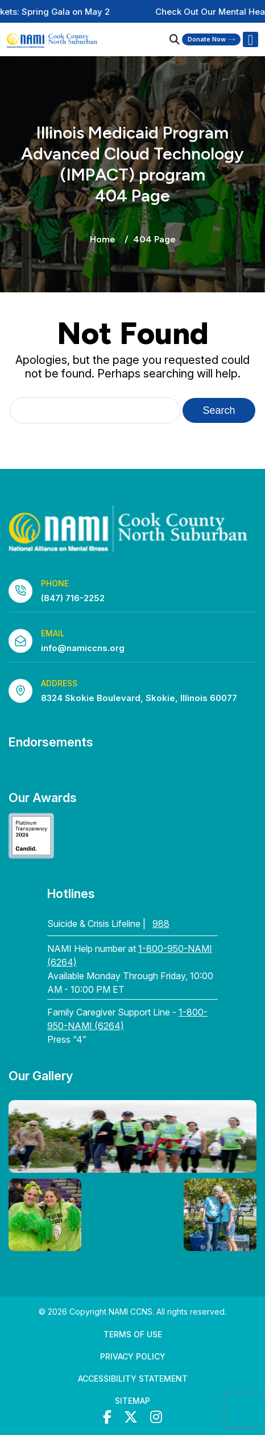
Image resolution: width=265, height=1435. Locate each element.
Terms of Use (132, 1334)
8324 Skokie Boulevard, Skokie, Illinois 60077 (139, 698)
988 (160, 923)
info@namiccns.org (83, 648)
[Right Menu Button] (250, 39)
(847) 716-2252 (73, 598)
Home (102, 239)
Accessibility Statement (133, 1378)
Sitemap (132, 1400)
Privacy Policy (132, 1356)
